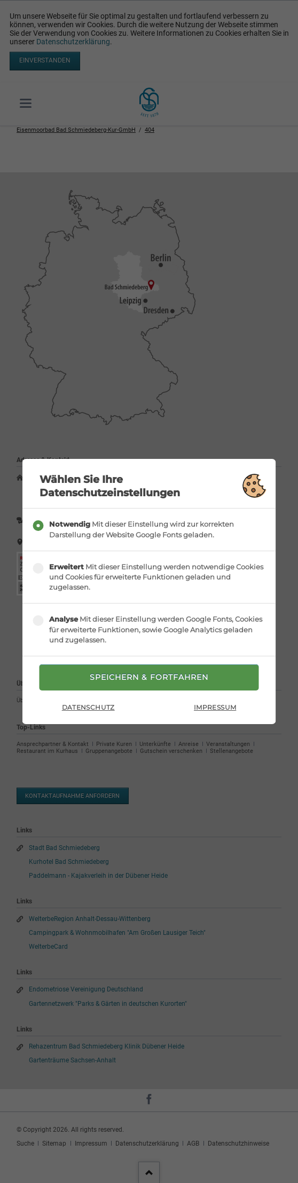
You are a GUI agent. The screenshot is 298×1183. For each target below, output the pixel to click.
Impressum (215, 707)
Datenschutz (88, 707)
